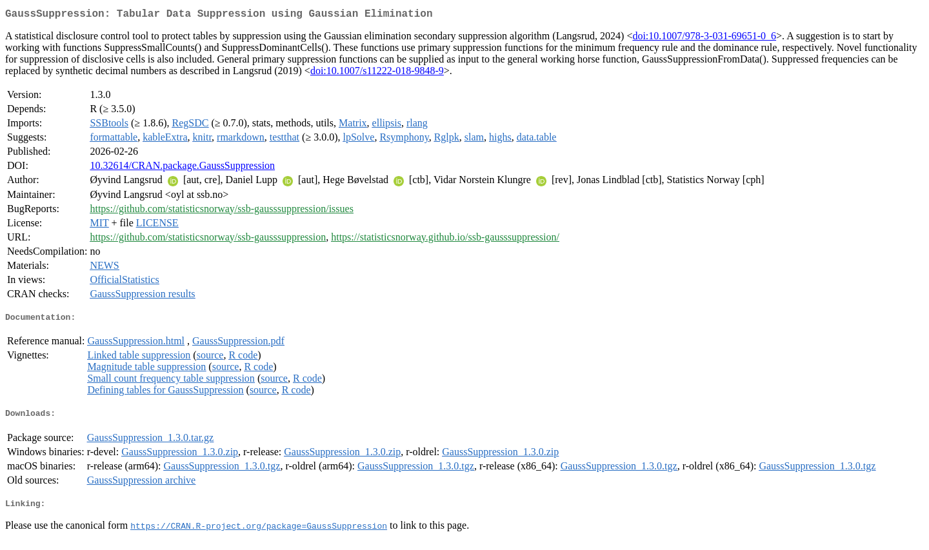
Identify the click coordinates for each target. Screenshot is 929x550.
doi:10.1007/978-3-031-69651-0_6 (704, 38)
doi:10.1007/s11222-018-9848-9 (377, 73)
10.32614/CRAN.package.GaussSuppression (182, 167)
